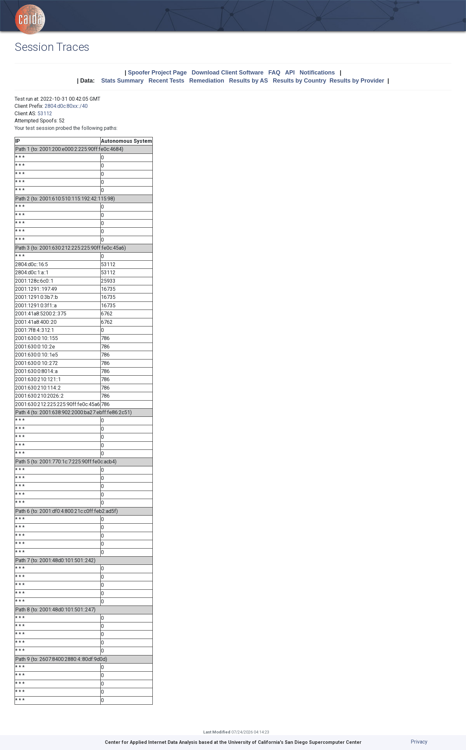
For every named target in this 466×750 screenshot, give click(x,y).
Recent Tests (166, 80)
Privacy (419, 742)
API (290, 72)
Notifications (317, 72)
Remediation (206, 80)
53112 (45, 113)
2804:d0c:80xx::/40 (66, 106)
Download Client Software (227, 72)
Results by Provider (356, 80)
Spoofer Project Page (157, 72)
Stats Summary (122, 80)
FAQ (274, 72)
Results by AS (248, 80)
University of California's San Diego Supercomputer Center (294, 742)
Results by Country (299, 80)
